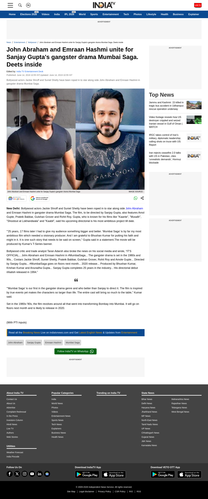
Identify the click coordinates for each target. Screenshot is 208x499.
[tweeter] (17, 474)
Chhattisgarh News (150, 433)
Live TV (10, 428)
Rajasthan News (179, 403)
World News (57, 403)
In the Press (12, 416)
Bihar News (147, 399)
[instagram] (25, 474)
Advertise (11, 407)
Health (164, 14)
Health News (57, 437)
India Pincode (13, 456)
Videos (45, 14)
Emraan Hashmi (53, 342)
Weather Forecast (15, 452)
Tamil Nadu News (150, 424)
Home (12, 14)
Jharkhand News (149, 412)
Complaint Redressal (16, 412)
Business (178, 14)
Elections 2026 (28, 14)
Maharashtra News (180, 399)
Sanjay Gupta (34, 342)
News (9, 42)
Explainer (193, 14)
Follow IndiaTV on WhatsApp (75, 351)
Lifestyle (151, 14)
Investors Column (15, 420)
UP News (146, 428)
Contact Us (12, 399)
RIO (131, 491)
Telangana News (179, 407)
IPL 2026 (69, 14)
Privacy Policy (104, 491)
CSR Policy (120, 491)
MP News (146, 416)
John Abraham (134, 208)
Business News (59, 433)
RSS (139, 491)
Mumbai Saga (73, 342)
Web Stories (12, 437)
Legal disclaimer (86, 491)
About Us (11, 403)
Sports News (57, 420)
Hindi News (12, 424)
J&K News (146, 441)
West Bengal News (180, 412)
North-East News (149, 420)
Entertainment (111, 14)
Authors (10, 433)
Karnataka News (149, 445)
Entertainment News (61, 416)
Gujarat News (148, 437)
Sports (94, 14)
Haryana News (148, 407)
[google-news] (47, 474)
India (57, 14)
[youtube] (32, 474)
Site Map (71, 491)
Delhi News (147, 403)
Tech (126, 14)
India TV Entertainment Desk (29, 71)
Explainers (56, 428)
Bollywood (32, 42)
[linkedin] (40, 474)
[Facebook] (10, 474)
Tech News (57, 424)
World (82, 14)
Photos (138, 14)
